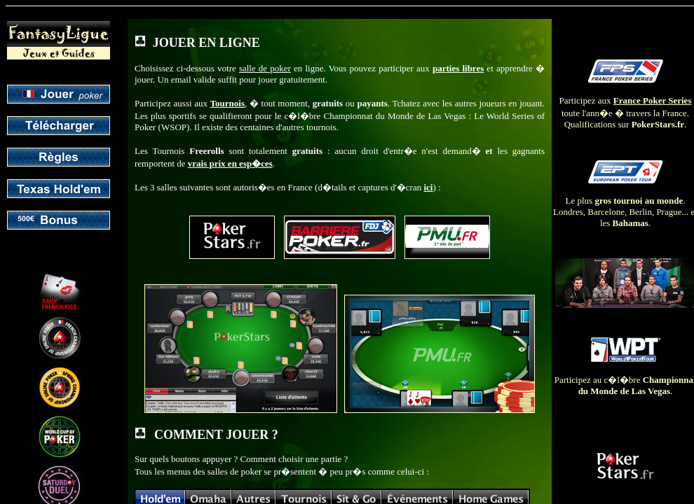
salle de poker (265, 68)
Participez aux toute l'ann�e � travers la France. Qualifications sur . (625, 103)
